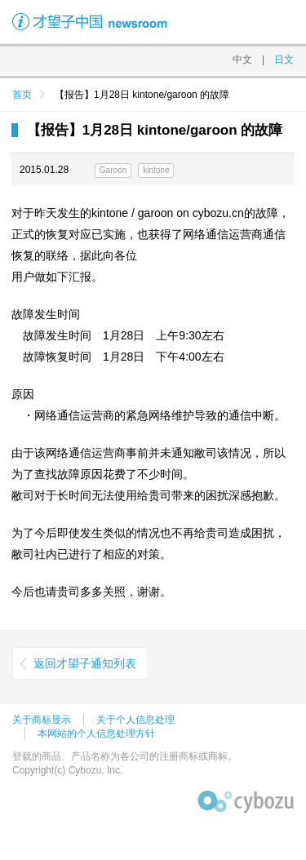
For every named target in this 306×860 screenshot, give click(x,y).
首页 (22, 94)
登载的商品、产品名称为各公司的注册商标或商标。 (124, 756)
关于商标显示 (41, 719)
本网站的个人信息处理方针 (96, 733)
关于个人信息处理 (135, 719)
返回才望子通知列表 (84, 663)
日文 (284, 59)
